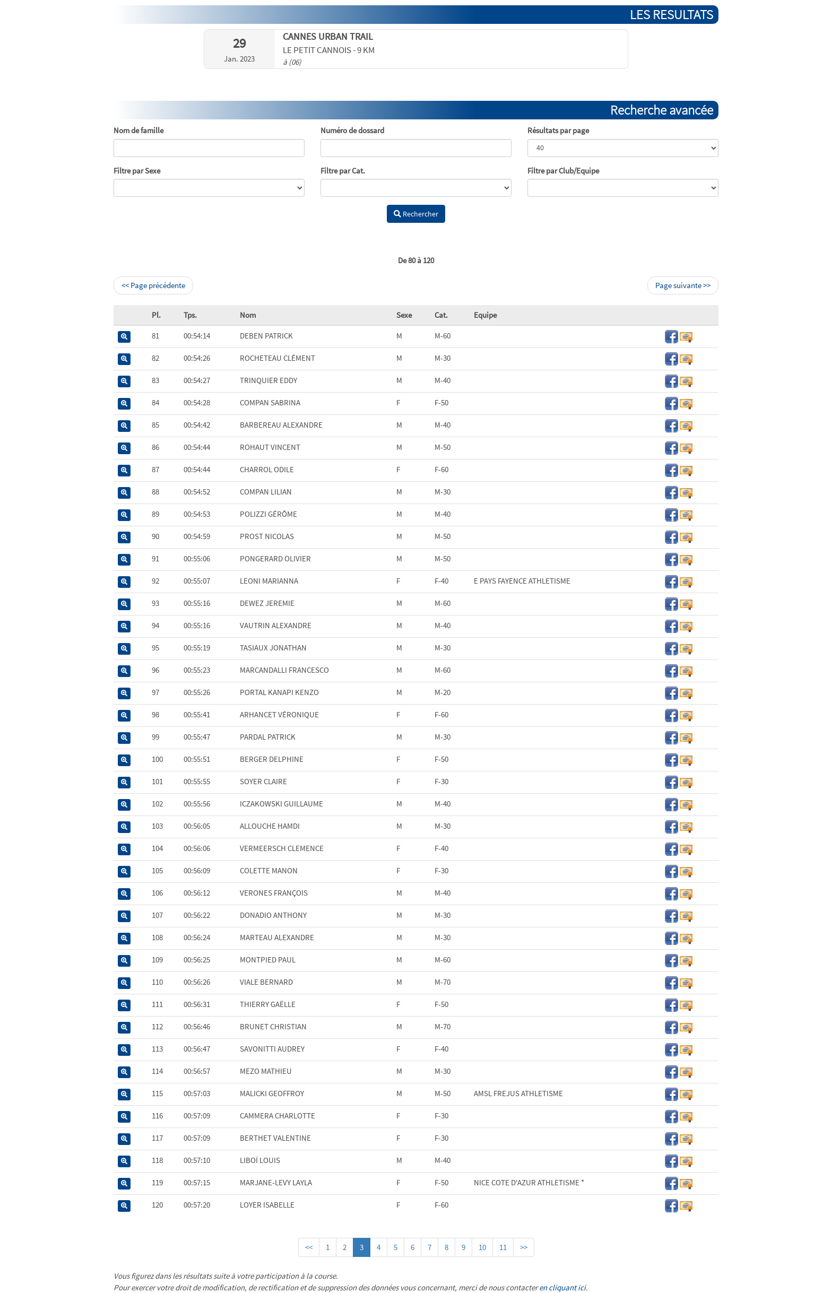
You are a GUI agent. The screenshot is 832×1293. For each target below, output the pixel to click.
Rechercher (416, 214)
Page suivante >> (682, 285)
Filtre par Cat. (342, 171)
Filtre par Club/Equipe (563, 171)
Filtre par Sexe (137, 171)
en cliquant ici (562, 1287)
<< (309, 1247)
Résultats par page (558, 130)
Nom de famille (138, 130)
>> (523, 1247)
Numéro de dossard (352, 130)
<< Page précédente (153, 285)
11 (503, 1247)
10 (482, 1247)
